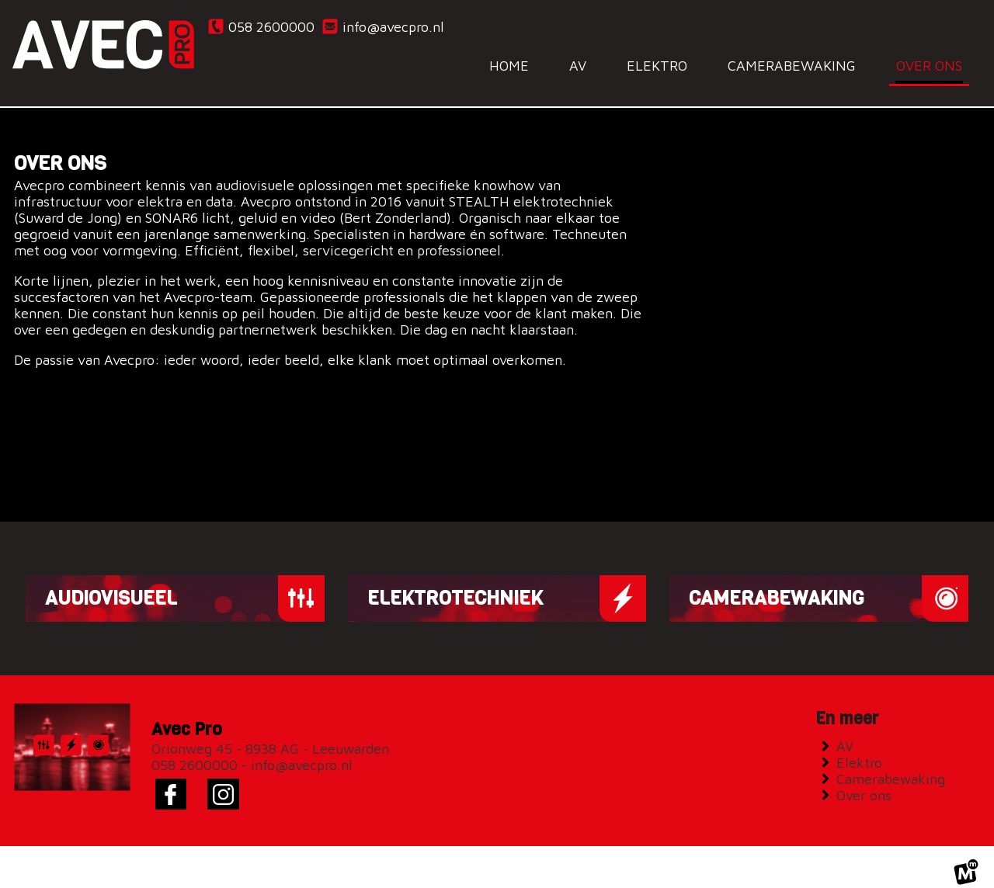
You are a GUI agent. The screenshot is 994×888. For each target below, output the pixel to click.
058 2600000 (261, 26)
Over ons (867, 781)
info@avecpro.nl (382, 26)
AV (848, 732)
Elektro (862, 749)
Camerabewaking (894, 765)
